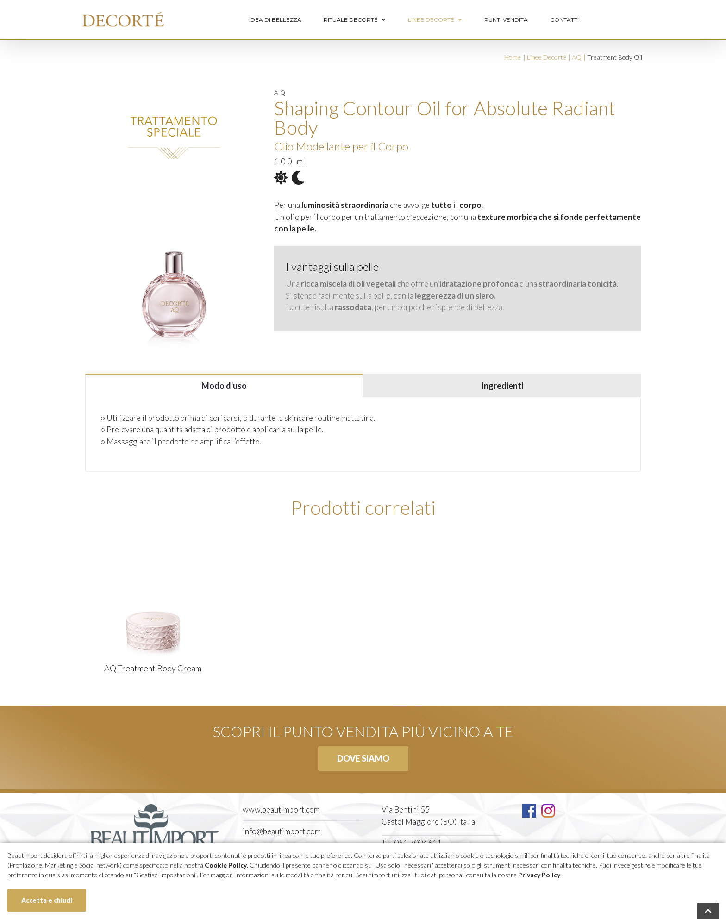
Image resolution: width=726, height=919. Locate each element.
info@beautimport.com (282, 831)
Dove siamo (363, 758)
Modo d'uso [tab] (224, 386)
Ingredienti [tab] (502, 386)
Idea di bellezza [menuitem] (275, 19)
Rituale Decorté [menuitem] (355, 20)
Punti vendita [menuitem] (506, 19)
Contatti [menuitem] (564, 19)
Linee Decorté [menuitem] (435, 20)
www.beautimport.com (281, 809)
